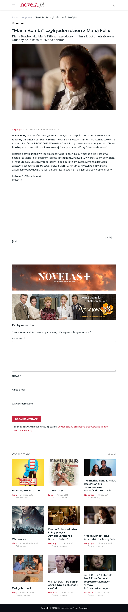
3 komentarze (22, 497)
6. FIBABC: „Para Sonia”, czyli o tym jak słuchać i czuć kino (63, 585)
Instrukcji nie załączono (27, 490)
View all (112, 454)
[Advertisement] (67, 120)
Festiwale (52, 592)
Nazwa (16, 375)
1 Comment (21, 546)
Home (15, 17)
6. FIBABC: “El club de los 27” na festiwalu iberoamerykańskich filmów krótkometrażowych (98, 582)
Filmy (14, 495)
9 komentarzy (94, 497)
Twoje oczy (55, 490)
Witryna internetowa (22, 403)
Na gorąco (27, 17)
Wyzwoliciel (19, 539)
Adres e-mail (19, 389)
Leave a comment (51, 129)
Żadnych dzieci (21, 588)
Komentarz (18, 338)
